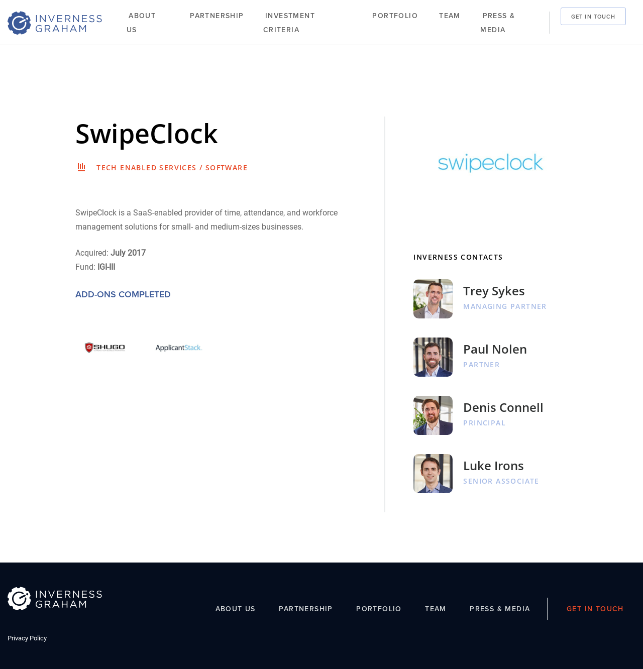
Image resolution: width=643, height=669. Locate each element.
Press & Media (497, 23)
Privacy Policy (27, 638)
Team (450, 16)
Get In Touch (593, 16)
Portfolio (395, 16)
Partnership (217, 16)
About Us (141, 23)
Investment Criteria (289, 23)
